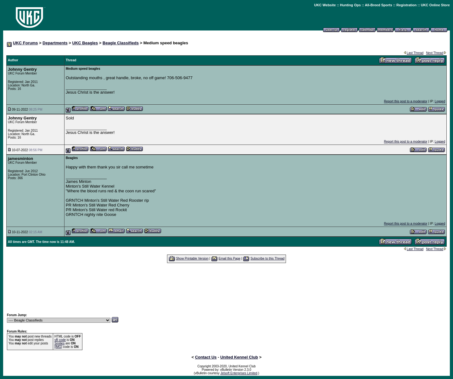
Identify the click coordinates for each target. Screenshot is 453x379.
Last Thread (415, 53)
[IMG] (58, 347)
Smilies (59, 343)
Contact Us (206, 357)
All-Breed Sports (378, 5)
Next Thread (434, 53)
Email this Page (229, 258)
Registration (406, 5)
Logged (440, 101)
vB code (60, 340)
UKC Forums (25, 43)
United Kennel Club (239, 357)
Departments (54, 43)
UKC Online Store (435, 5)
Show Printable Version (192, 258)
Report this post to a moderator (406, 101)
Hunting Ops (350, 5)
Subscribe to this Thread (267, 258)
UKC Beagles (85, 43)
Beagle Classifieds (121, 43)
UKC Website (325, 5)
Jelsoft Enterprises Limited (239, 373)
